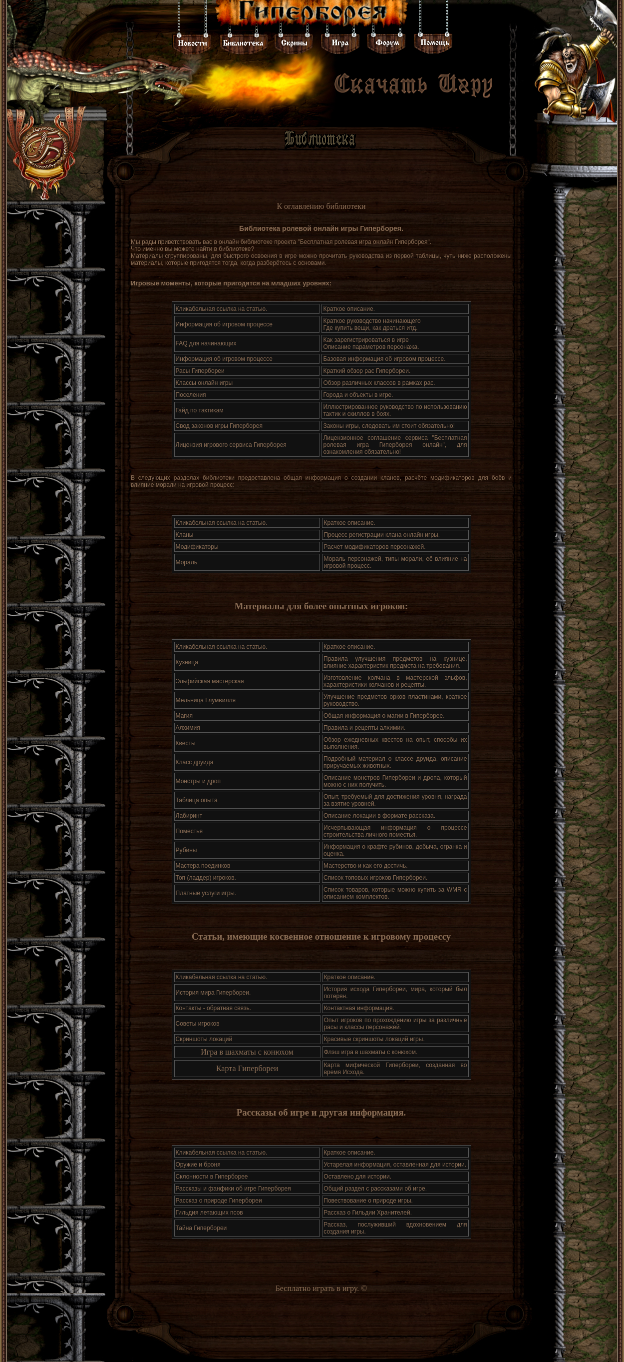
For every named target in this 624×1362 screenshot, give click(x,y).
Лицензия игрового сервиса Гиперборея (231, 444)
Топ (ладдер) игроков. (206, 877)
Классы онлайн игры (204, 382)
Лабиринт (189, 815)
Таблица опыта (197, 800)
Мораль (186, 562)
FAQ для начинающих (206, 343)
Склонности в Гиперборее (212, 1176)
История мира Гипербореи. (213, 992)
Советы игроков (198, 1023)
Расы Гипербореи (200, 370)
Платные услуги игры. (206, 893)
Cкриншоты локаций (204, 1039)
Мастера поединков (203, 865)
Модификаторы (197, 546)
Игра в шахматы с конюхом (247, 1052)
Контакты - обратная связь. (214, 1008)
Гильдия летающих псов (209, 1212)
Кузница (187, 662)
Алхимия (188, 727)
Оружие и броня (198, 1164)
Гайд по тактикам (200, 410)
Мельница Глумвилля (206, 700)
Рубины (186, 850)
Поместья (189, 831)
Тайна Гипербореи (201, 1228)
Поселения (191, 394)
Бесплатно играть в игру (316, 1288)
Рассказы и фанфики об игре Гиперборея (233, 1188)
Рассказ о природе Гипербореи (219, 1200)
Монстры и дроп (198, 781)
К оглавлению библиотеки (321, 206)
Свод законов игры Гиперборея (219, 425)
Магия (184, 715)
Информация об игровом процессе (224, 324)
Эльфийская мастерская (210, 681)
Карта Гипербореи (247, 1068)
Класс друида (195, 762)
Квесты (186, 743)
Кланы (185, 534)
